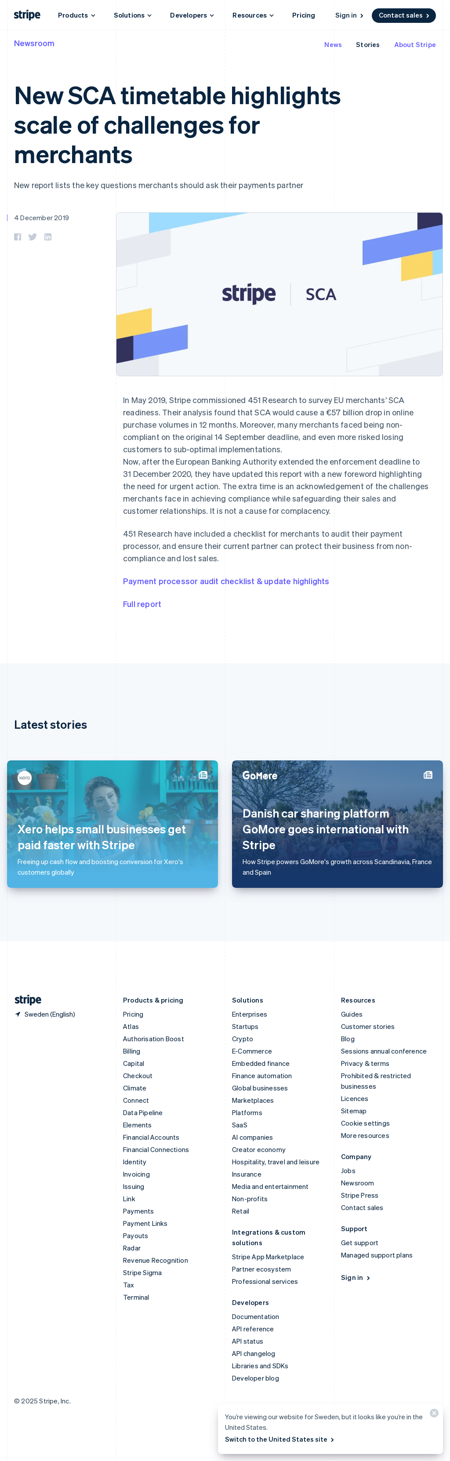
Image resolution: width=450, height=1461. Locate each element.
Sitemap (354, 1110)
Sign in (350, 15)
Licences (355, 1098)
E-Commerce (252, 1051)
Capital (133, 1063)
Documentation (255, 1316)
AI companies (252, 1137)
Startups (245, 1026)
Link (129, 1198)
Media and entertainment (270, 1186)
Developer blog (255, 1378)
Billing (131, 1051)
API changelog (254, 1353)
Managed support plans (377, 1254)
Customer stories (368, 1026)
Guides (352, 1014)
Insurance (246, 1174)
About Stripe (415, 44)
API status (247, 1341)
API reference (253, 1328)
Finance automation (262, 1075)
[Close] (433, 1415)
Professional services (265, 1281)
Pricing (303, 15)
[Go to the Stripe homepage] (24, 1000)
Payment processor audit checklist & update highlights (226, 581)
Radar (132, 1247)
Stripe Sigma (142, 1272)
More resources (365, 1135)
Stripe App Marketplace (268, 1256)
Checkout (138, 1075)
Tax (128, 1284)
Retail (240, 1211)
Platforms (247, 1112)
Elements (137, 1124)
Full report (142, 604)
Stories (368, 44)
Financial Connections (156, 1149)
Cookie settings (365, 1123)
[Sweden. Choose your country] (44, 1014)
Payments (138, 1211)
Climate (134, 1087)
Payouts (135, 1235)
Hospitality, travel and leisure (275, 1161)
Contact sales (405, 15)
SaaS (239, 1124)
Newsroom (34, 43)
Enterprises (249, 1014)
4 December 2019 (41, 217)
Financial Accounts (151, 1137)
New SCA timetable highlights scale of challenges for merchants (177, 124)
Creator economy (259, 1149)
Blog (348, 1038)
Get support (359, 1242)
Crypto (242, 1038)
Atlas (131, 1026)
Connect (136, 1100)
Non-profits (250, 1198)
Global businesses (260, 1087)
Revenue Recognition (155, 1260)
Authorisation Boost (153, 1038)
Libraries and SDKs (260, 1365)
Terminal (136, 1297)
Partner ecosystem (261, 1269)
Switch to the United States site (280, 1439)
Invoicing (136, 1174)
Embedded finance (261, 1063)
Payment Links (145, 1223)
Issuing (133, 1186)
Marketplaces (253, 1100)
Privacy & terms (365, 1063)
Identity (135, 1161)
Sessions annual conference (384, 1051)
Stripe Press (359, 1195)
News (333, 44)
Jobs (348, 1170)
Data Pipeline (143, 1112)
